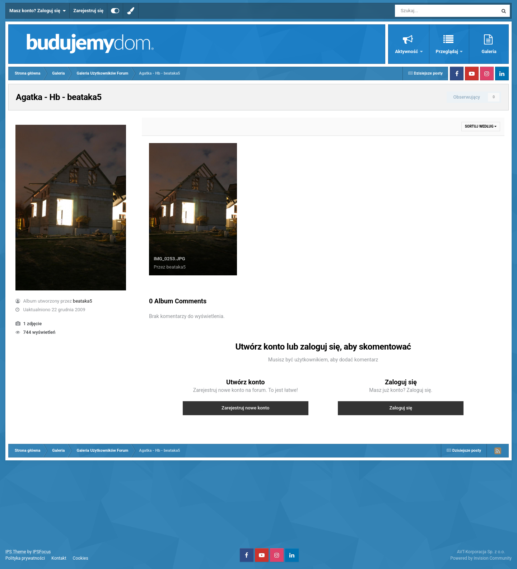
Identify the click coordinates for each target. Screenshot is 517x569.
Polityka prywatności (25, 558)
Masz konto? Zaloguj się (37, 10)
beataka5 (82, 301)
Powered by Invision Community (481, 558)
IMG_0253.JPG (169, 258)
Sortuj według (481, 126)
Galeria (488, 51)
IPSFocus (42, 551)
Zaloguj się (400, 408)
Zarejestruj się (88, 10)
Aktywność (407, 51)
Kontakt (58, 558)
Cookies (80, 558)
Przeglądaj (447, 51)
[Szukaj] (430, 11)
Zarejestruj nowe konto (245, 408)
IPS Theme (15, 551)
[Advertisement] (258, 503)
